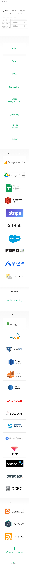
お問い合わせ (14, 562)
